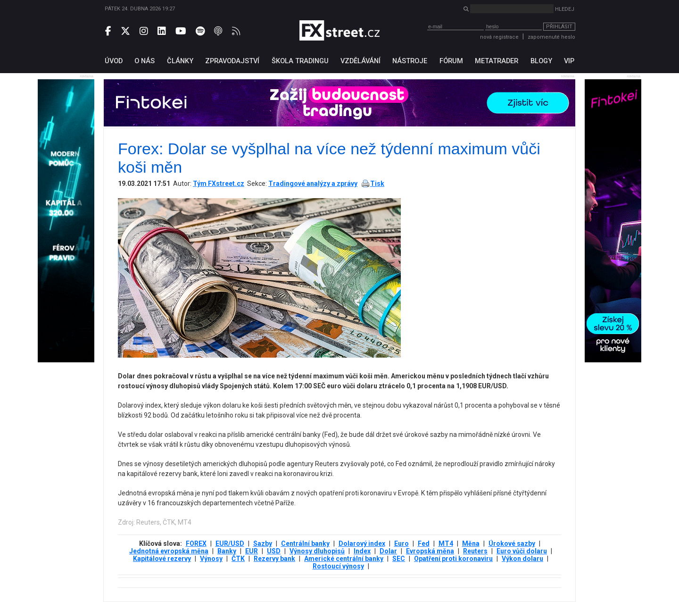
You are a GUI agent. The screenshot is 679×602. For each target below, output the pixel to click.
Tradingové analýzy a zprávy (312, 183)
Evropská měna (430, 551)
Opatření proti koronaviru (453, 558)
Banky (226, 551)
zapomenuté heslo (551, 37)
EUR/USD (229, 543)
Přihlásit (559, 27)
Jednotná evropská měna (168, 551)
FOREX (196, 543)
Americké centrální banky (343, 558)
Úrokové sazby (512, 543)
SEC (398, 558)
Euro (401, 543)
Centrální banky (305, 543)
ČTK (238, 558)
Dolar (388, 551)
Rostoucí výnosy (338, 566)
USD (274, 551)
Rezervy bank (274, 558)
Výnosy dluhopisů (317, 551)
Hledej (564, 9)
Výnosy (211, 558)
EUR (251, 551)
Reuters (475, 551)
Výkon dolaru (522, 558)
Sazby (262, 543)
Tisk (377, 183)
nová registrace (499, 37)
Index (362, 551)
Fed (424, 543)
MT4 (446, 543)
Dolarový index (362, 543)
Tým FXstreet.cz (218, 183)
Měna (471, 543)
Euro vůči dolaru (522, 551)
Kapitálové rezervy (162, 558)
